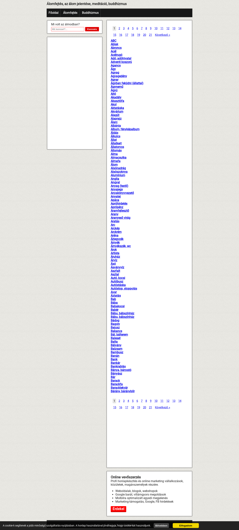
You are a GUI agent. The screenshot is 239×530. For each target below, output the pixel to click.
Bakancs (116, 331)
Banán (115, 356)
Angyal (115, 182)
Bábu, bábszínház (122, 313)
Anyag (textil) (119, 186)
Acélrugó (116, 55)
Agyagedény (119, 76)
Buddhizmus (90, 13)
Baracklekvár (119, 387)
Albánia (116, 125)
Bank (114, 359)
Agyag (115, 72)
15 (114, 35)
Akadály (116, 97)
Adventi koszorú (121, 62)
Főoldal (53, 13)
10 (155, 28)
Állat (114, 140)
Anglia (115, 179)
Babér (114, 310)
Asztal (115, 274)
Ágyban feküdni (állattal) (127, 83)
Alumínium (118, 175)
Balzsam (116, 349)
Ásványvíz (117, 267)
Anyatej (116, 196)
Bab (113, 299)
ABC (113, 40)
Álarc (114, 122)
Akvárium (117, 111)
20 (144, 35)
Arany (114, 214)
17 (126, 35)
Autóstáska (118, 285)
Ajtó (113, 94)
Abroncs (116, 48)
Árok (114, 249)
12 (167, 28)
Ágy (113, 69)
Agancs (116, 65)
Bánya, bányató (121, 370)
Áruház (115, 256)
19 (138, 35)
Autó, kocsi (118, 278)
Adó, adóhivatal (121, 58)
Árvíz (114, 260)
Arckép (115, 228)
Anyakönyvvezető (122, 193)
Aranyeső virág (120, 218)
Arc (113, 225)
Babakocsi (118, 306)
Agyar (114, 79)
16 (120, 35)
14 (179, 28)
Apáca (115, 200)
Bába (114, 303)
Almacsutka (118, 157)
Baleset (115, 338)
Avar (114, 292)
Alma (114, 154)
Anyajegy (117, 189)
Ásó (113, 264)
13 (173, 28)
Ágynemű (117, 87)
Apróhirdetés (119, 203)
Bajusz (115, 327)
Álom (114, 164)
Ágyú (114, 90)
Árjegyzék (117, 239)
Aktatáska (117, 108)
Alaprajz (116, 118)
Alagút (115, 115)
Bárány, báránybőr (123, 391)
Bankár (115, 363)
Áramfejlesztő (120, 210)
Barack (115, 380)
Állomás (116, 150)
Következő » (162, 35)
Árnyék (115, 242)
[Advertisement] (74, 93)
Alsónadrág (118, 168)
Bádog (115, 320)
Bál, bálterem (119, 334)
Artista (115, 253)
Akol (114, 104)
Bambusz (117, 352)
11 (161, 28)
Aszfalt (115, 271)
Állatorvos (117, 147)
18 (132, 35)
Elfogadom (185, 525)
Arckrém (116, 232)
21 (150, 35)
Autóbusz (117, 281)
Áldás (114, 133)
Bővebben (161, 525)
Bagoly (115, 324)
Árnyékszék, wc (121, 246)
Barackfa (117, 384)
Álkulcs (115, 136)
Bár (113, 377)
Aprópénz (117, 207)
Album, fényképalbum (125, 129)
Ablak (114, 44)
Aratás (115, 221)
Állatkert (116, 143)
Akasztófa (117, 101)
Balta (114, 341)
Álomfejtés (70, 13)
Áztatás (116, 295)
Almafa (115, 161)
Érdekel (118, 509)
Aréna (114, 235)
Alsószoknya (119, 171)
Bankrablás (118, 366)
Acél (113, 51)
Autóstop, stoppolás (124, 288)
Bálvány (116, 345)
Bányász (116, 373)
